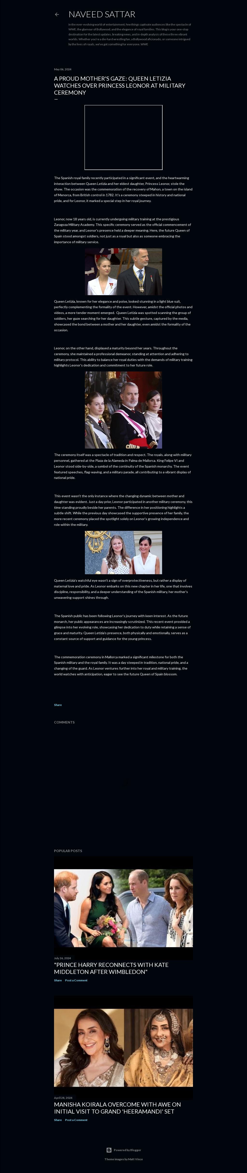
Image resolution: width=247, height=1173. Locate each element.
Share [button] (58, 705)
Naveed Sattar (102, 14)
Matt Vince (135, 1159)
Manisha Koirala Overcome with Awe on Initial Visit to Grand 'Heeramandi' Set (117, 1108)
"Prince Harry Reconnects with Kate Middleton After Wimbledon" (111, 968)
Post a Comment (76, 980)
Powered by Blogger (123, 1150)
